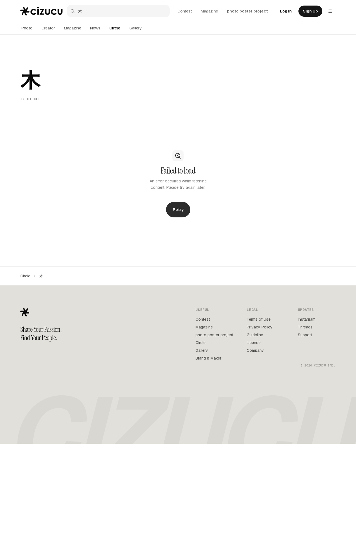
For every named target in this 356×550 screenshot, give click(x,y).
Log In (286, 11)
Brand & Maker (208, 358)
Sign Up (310, 11)
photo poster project (247, 11)
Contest (184, 11)
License (254, 342)
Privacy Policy (260, 327)
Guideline (255, 334)
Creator (48, 28)
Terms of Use (259, 319)
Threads (305, 327)
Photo (27, 28)
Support (305, 334)
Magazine (209, 11)
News (95, 28)
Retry (178, 209)
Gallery (135, 28)
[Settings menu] (330, 11)
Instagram (306, 319)
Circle (114, 28)
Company (255, 350)
